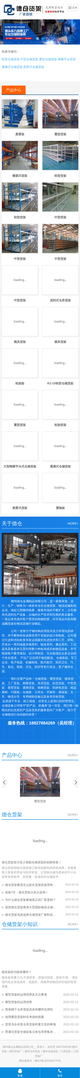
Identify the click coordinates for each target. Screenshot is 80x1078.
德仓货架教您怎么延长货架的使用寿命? (31, 885)
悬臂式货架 (19, 508)
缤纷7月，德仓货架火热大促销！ (27, 892)
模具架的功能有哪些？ (17, 972)
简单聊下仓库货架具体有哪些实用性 (29, 1009)
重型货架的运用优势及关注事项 (26, 994)
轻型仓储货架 (11, 59)
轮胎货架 (60, 425)
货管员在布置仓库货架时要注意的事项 (30, 1024)
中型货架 (60, 217)
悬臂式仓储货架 (33, 67)
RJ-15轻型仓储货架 (60, 383)
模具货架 (20, 342)
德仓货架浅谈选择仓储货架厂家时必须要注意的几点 (31, 914)
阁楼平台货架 (67, 59)
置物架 (60, 508)
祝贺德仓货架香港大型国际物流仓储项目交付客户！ (31, 907)
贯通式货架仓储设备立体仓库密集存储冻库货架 (31, 1031)
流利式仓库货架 (60, 300)
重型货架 (60, 134)
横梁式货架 (19, 175)
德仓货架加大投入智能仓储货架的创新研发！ (31, 862)
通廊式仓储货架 (12, 67)
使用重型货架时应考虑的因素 (24, 1017)
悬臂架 (19, 134)
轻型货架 (60, 175)
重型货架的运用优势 (18, 1002)
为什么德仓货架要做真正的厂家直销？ (30, 899)
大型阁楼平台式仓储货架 (19, 466)
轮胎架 (19, 383)
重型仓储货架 (48, 59)
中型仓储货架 (29, 59)
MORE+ (73, 523)
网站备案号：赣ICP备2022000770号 (40, 1060)
